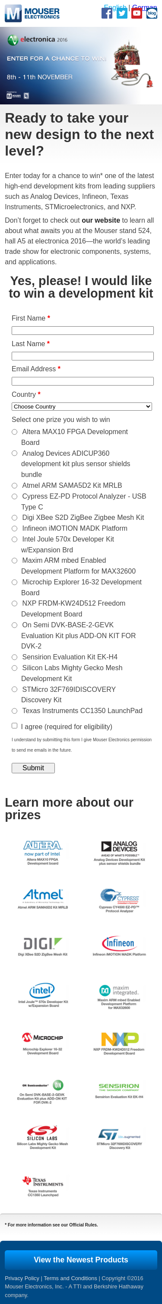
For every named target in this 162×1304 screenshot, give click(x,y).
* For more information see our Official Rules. (51, 1225)
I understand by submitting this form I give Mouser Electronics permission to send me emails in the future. (82, 745)
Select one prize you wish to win (61, 419)
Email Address (36, 369)
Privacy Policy (22, 1278)
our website (101, 220)
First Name (31, 318)
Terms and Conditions (70, 1278)
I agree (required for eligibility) (66, 726)
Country (26, 394)
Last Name (31, 343)
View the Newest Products (81, 1259)
